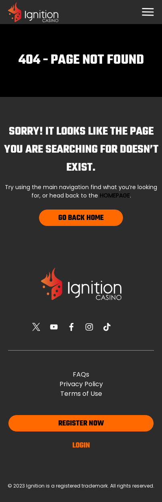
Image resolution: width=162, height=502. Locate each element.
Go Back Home (81, 218)
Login (81, 446)
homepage (115, 196)
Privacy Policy (81, 384)
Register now (81, 423)
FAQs (81, 374)
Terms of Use (81, 393)
